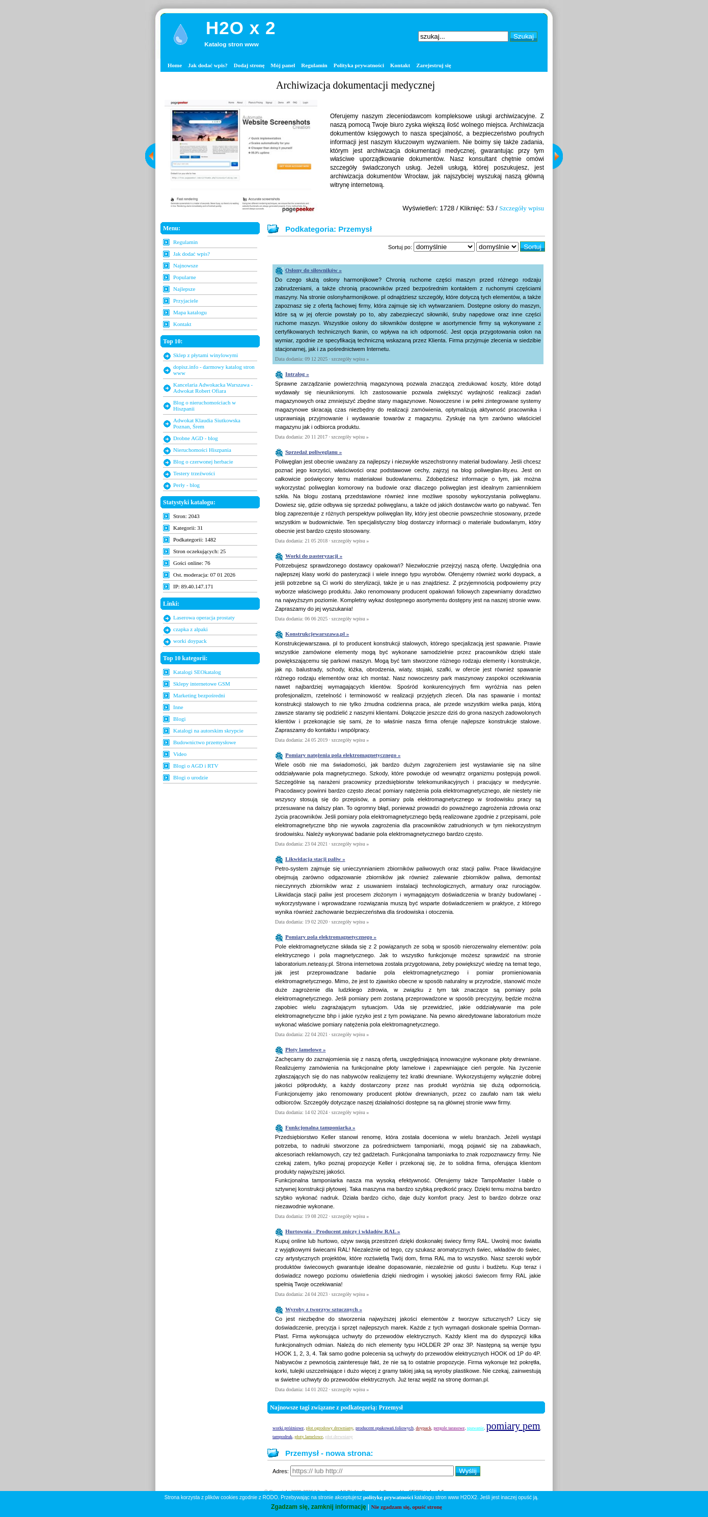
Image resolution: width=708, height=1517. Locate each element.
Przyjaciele (185, 300)
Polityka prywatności (359, 65)
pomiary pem (513, 1425)
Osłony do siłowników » (313, 270)
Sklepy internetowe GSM (201, 684)
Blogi (179, 719)
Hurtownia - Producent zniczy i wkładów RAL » (342, 1231)
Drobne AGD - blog (195, 438)
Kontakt (400, 65)
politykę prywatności (388, 1497)
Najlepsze (184, 289)
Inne (178, 707)
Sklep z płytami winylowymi (205, 355)
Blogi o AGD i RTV (196, 766)
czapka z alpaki (190, 629)
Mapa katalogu (190, 312)
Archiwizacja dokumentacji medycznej (355, 85)
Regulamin (314, 65)
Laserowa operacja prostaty (204, 617)
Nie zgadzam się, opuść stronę (406, 1507)
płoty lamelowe (308, 1436)
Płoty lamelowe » (305, 1049)
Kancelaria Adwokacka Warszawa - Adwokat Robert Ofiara (213, 388)
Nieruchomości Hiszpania (202, 450)
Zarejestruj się (433, 65)
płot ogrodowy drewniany (329, 1427)
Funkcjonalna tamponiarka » (320, 1127)
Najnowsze (185, 265)
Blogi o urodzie (190, 777)
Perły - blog (186, 485)
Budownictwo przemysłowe (204, 742)
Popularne (184, 277)
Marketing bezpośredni (199, 695)
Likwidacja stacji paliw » (315, 859)
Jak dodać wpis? (208, 65)
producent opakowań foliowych (385, 1427)
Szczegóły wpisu (521, 208)
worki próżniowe (288, 1427)
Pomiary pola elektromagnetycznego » (330, 937)
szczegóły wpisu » (350, 359)
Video (179, 754)
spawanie (475, 1427)
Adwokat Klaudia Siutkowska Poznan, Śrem (206, 423)
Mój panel (282, 65)
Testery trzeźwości (194, 473)
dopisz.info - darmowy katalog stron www (214, 370)
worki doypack (190, 641)
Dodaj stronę (249, 65)
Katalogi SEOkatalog (197, 672)
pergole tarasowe (449, 1427)
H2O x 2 (241, 28)
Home (175, 65)
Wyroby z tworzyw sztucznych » (323, 1309)
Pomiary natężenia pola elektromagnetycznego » (342, 755)
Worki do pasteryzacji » (313, 556)
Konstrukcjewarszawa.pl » (317, 634)
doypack (423, 1427)
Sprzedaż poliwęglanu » (313, 452)
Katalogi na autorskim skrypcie (208, 730)
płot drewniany (338, 1436)
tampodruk (282, 1436)
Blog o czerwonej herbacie (203, 461)
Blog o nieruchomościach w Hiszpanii (204, 405)
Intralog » (297, 374)
